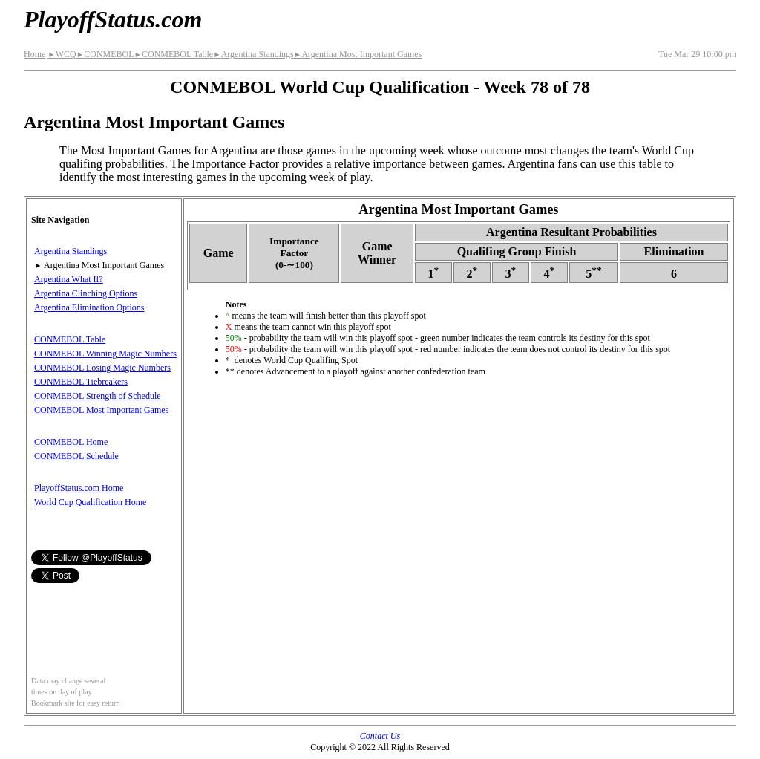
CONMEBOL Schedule (76, 456)
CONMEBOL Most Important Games (101, 410)
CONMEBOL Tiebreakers (81, 382)
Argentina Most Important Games (358, 54)
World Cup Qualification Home (90, 502)
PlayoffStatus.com (113, 19)
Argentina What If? (68, 279)
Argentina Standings (253, 54)
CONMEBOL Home (71, 442)
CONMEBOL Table (174, 54)
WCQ (62, 54)
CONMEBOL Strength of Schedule (97, 396)
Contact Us (380, 736)
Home (34, 54)
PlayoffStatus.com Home (78, 488)
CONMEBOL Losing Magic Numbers (102, 367)
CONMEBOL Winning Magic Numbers (105, 353)
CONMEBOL (105, 54)
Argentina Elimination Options (89, 307)
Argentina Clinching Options (85, 293)
